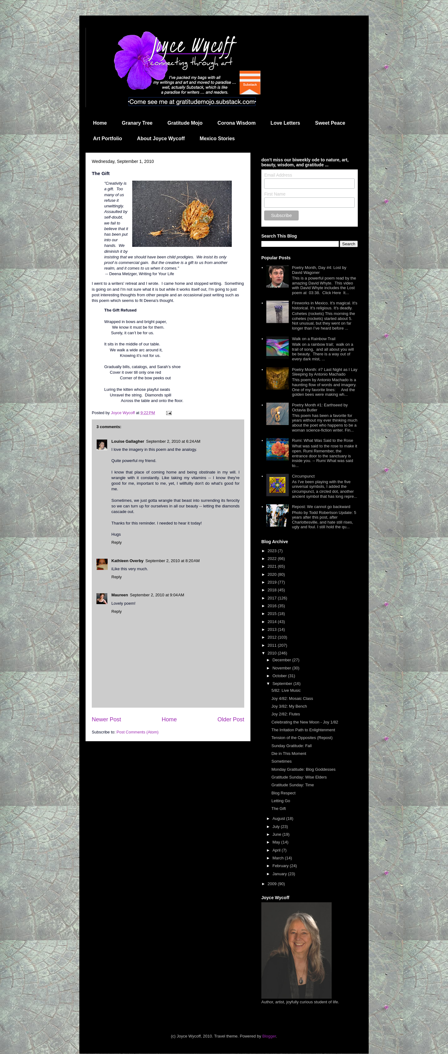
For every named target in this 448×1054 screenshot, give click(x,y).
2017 (273, 598)
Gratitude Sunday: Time (292, 785)
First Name (274, 194)
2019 (273, 582)
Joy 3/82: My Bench (289, 706)
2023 (273, 550)
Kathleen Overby (127, 560)
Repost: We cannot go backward (321, 506)
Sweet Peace (330, 123)
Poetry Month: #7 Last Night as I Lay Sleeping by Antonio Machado (324, 372)
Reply (116, 542)
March (279, 858)
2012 (273, 637)
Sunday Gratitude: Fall (291, 745)
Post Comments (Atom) (138, 732)
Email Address (278, 175)
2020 (273, 574)
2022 (273, 558)
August (279, 818)
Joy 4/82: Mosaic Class (292, 698)
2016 (273, 605)
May (277, 842)
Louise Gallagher (127, 441)
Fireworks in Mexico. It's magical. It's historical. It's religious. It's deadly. (324, 305)
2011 (273, 645)
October (280, 675)
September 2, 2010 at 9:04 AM (157, 595)
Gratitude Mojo (185, 123)
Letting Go (280, 800)
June (277, 834)
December (282, 660)
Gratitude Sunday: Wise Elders (299, 777)
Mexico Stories (217, 138)
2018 (273, 590)
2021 (273, 566)
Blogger (269, 1036)
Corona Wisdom (236, 123)
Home (100, 123)
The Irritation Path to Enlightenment (303, 730)
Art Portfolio (107, 138)
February (281, 865)
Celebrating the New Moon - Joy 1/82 (304, 722)
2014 (273, 621)
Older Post (230, 719)
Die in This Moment (288, 753)
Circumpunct (303, 476)
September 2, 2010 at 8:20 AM (172, 560)
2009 (273, 883)
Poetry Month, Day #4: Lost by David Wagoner (319, 270)
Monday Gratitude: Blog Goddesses (303, 769)
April (277, 850)
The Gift (278, 808)
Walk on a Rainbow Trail (313, 338)
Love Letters (285, 123)
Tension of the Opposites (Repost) (302, 737)
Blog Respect (283, 793)
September (283, 683)
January (280, 873)
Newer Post (106, 719)
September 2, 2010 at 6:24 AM (173, 441)
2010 (273, 653)
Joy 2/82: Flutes (285, 714)
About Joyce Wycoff (161, 138)
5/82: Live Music (286, 690)
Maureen (119, 595)
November (282, 668)
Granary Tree (137, 123)
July (277, 826)
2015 (273, 613)
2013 (273, 629)
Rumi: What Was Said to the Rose (322, 440)
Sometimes (281, 761)
